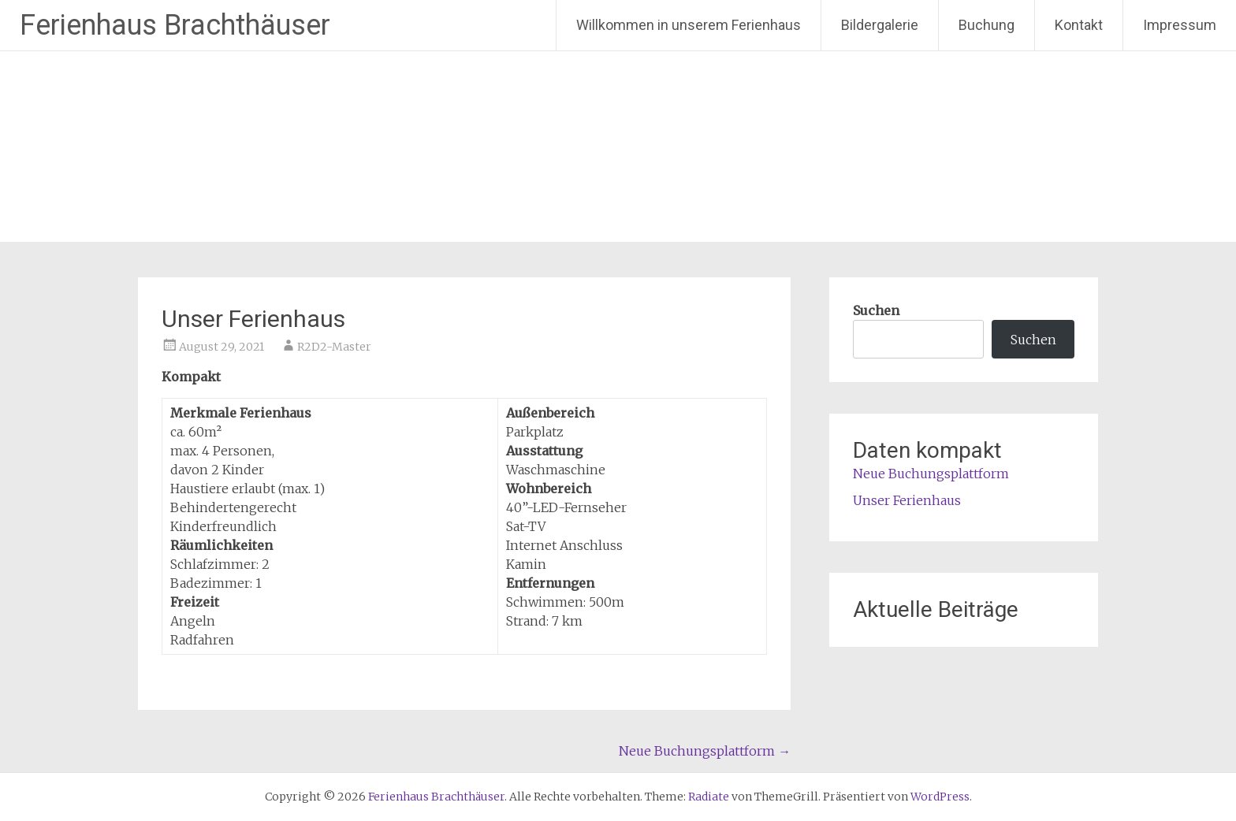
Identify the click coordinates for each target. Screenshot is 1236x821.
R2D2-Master (334, 347)
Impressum (1179, 25)
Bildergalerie (879, 25)
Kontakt (1079, 25)
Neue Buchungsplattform (705, 751)
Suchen (876, 310)
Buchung (986, 25)
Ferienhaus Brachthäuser (175, 25)
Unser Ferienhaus (907, 500)
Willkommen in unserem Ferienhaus (688, 25)
